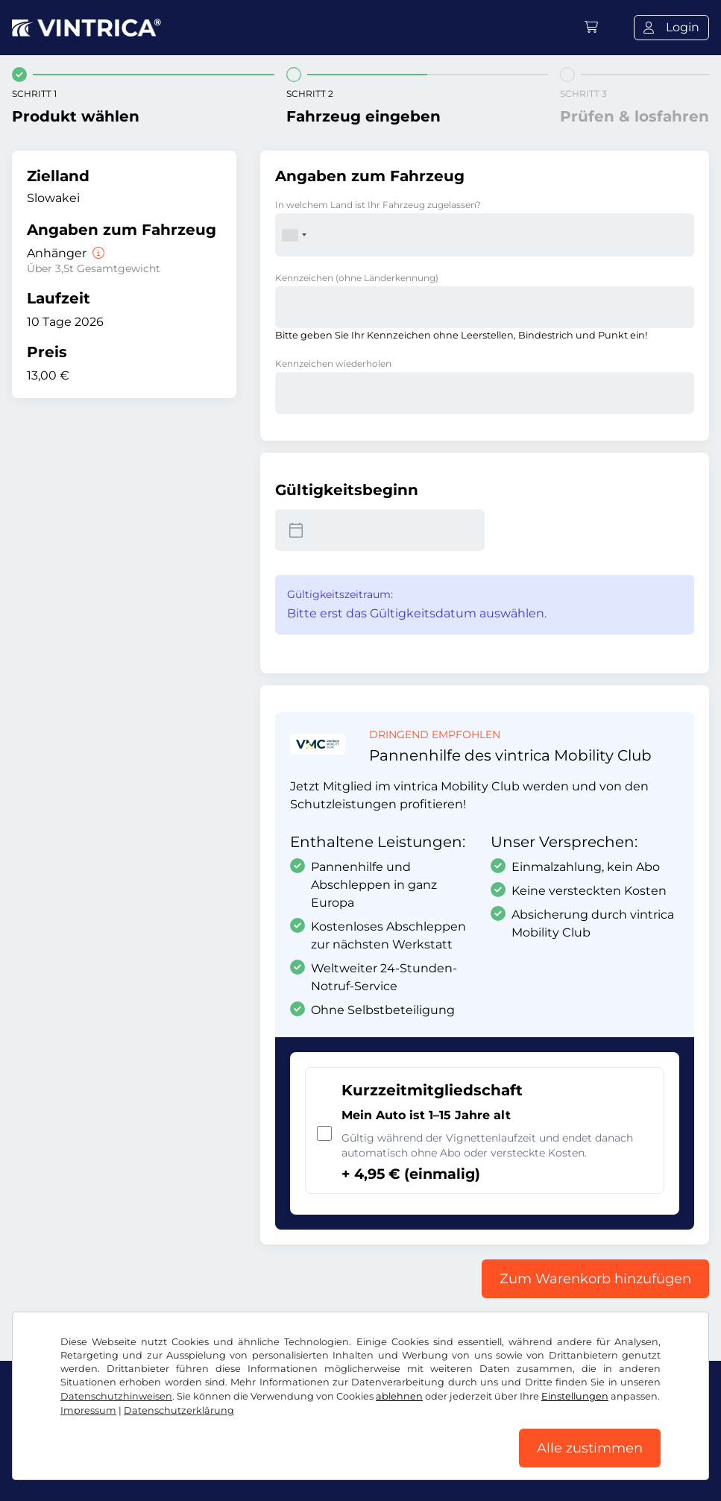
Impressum (88, 1410)
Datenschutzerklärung (179, 1410)
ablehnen (399, 1396)
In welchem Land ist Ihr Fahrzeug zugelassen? (378, 204)
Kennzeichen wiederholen (333, 363)
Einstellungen (574, 1396)
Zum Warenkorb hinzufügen (595, 1279)
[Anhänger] (96, 253)
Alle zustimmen (590, 1448)
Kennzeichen (356, 277)
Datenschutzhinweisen (116, 1396)
